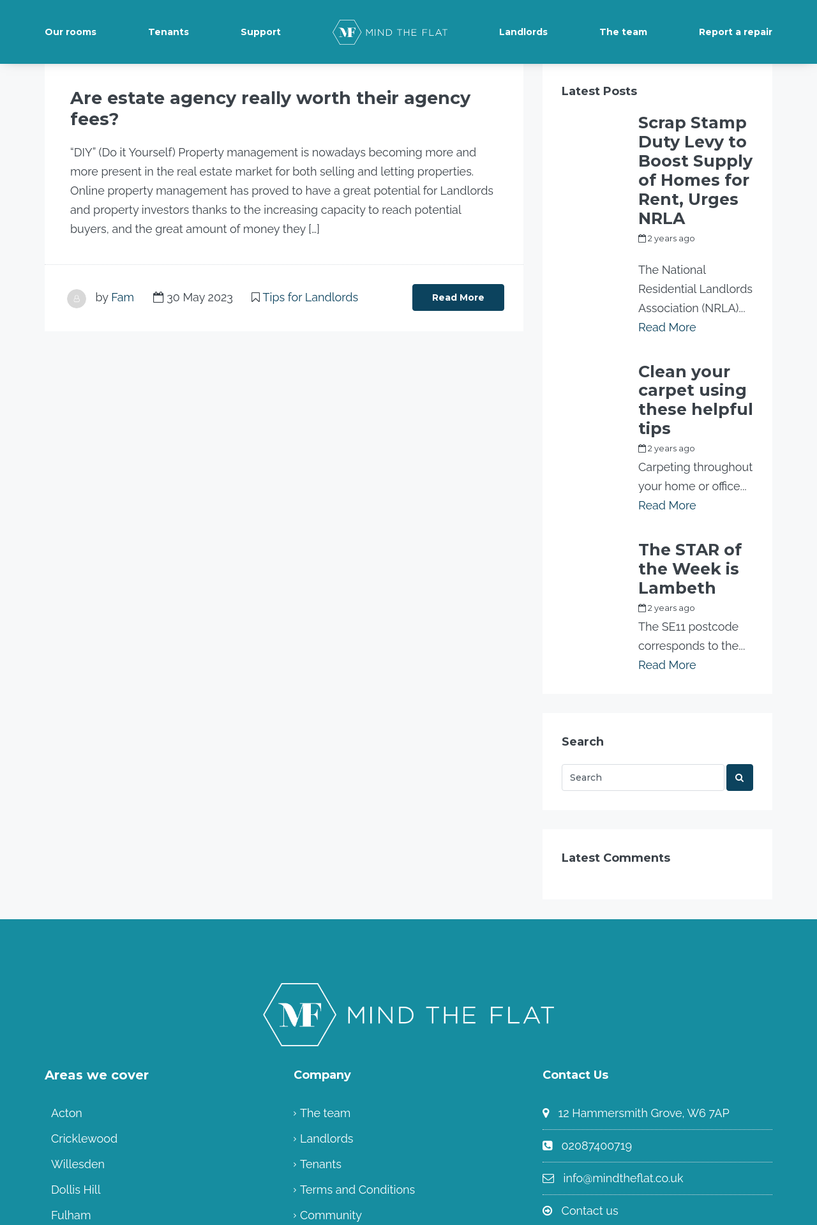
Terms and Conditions (357, 1056)
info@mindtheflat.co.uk (624, 1045)
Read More (458, 274)
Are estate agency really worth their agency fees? (238, 97)
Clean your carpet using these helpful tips (686, 317)
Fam (122, 274)
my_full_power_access (685, 189)
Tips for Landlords (311, 274)
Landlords (523, 32)
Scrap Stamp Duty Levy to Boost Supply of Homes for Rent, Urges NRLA (694, 139)
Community (331, 1082)
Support (261, 32)
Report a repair (735, 32)
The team (623, 32)
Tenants (168, 32)
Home (316, 1108)
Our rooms (70, 32)
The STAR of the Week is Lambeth (694, 452)
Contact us (590, 1078)
